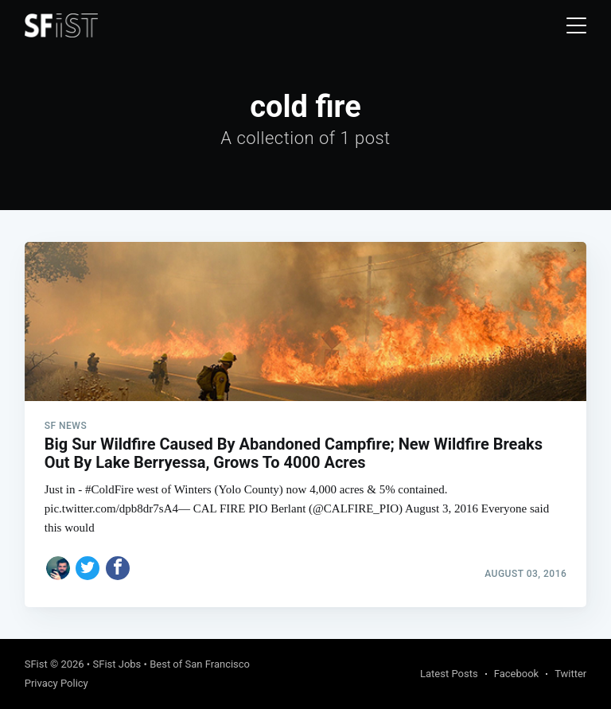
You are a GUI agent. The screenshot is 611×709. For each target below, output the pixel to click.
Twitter (570, 674)
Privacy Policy (56, 683)
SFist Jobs (116, 664)
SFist (36, 664)
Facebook (516, 674)
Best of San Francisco (200, 664)
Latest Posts (449, 674)
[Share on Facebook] (117, 568)
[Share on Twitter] (87, 568)
